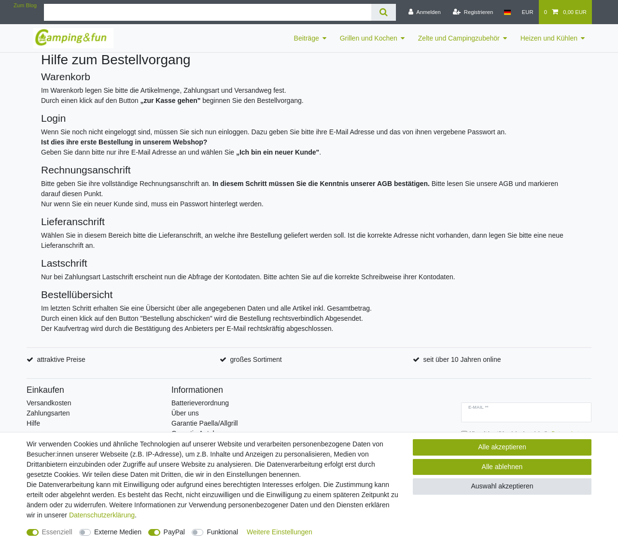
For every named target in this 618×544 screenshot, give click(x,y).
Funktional (222, 532)
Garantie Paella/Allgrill (204, 423)
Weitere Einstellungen (279, 532)
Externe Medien (117, 532)
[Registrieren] (473, 12)
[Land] (507, 12)
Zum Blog (25, 5)
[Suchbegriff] (207, 12)
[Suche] (383, 12)
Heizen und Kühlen (548, 38)
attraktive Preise (61, 359)
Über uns (185, 413)
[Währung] (528, 12)
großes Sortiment (255, 359)
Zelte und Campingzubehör (459, 38)
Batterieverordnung (200, 403)
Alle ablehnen (502, 467)
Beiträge (306, 38)
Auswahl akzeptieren (502, 486)
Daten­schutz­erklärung (102, 515)
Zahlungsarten (48, 413)
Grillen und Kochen (368, 38)
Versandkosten (49, 403)
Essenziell (57, 532)
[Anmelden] (424, 12)
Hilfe (33, 423)
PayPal (174, 532)
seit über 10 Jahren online (462, 359)
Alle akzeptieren (502, 447)
